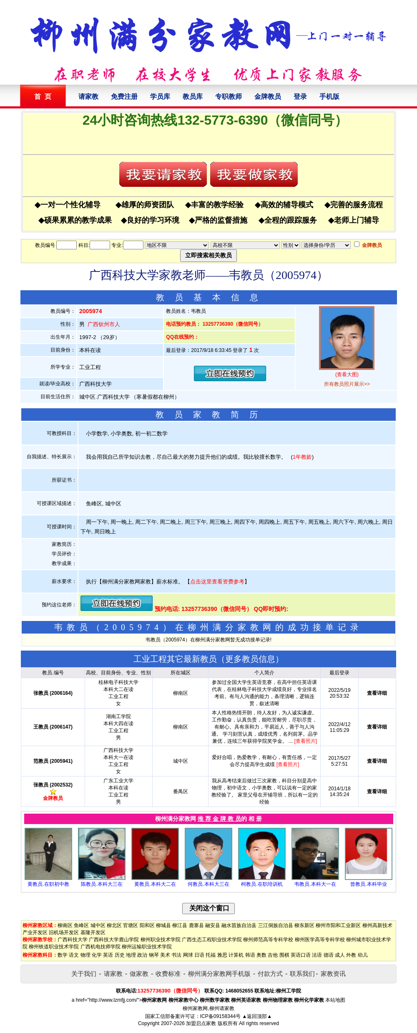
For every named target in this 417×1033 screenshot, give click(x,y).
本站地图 (335, 1000)
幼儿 (363, 955)
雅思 (222, 955)
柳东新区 (304, 925)
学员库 (160, 96)
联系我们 (302, 973)
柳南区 (65, 925)
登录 (300, 96)
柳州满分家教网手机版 (219, 973)
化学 (97, 955)
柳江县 (179, 925)
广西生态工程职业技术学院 (212, 940)
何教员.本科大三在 (208, 884)
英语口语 (301, 955)
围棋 (284, 955)
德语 (329, 955)
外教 (351, 955)
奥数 (261, 955)
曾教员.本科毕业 (368, 884)
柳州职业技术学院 (161, 940)
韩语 (250, 955)
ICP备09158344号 (220, 1016)
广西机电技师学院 (100, 947)
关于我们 (83, 973)
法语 (317, 955)
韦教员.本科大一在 (315, 884)
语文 (74, 955)
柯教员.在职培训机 (261, 884)
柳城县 (163, 925)
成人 (340, 955)
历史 (120, 955)
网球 (188, 955)
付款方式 (270, 973)
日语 (199, 955)
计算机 (236, 955)
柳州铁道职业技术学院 (54, 947)
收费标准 (168, 973)
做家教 (139, 973)
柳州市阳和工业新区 (338, 925)
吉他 (273, 955)
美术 (165, 955)
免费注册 (124, 96)
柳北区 (114, 925)
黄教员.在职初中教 (48, 884)
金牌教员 (267, 96)
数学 (63, 955)
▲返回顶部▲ (257, 1016)
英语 (108, 955)
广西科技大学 (73, 940)
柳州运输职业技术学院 (147, 947)
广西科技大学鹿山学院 (114, 940)
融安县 (212, 925)
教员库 (193, 96)
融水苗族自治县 (238, 925)
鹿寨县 (196, 925)
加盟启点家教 (201, 1023)
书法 (176, 955)
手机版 (329, 96)
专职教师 (228, 96)
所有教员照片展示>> (347, 384)
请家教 (88, 96)
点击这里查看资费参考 (217, 581)
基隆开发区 (93, 932)
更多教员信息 (250, 659)
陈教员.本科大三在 (101, 884)
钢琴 (154, 955)
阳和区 (147, 925)
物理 (85, 955)
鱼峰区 (81, 925)
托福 (211, 955)
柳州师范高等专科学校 (268, 940)
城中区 (98, 925)
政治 (142, 955)
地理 (131, 955)
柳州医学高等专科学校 (320, 940)
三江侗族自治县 (275, 925)
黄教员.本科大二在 (155, 884)
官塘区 (130, 925)
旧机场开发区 (64, 932)
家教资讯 (333, 973)
